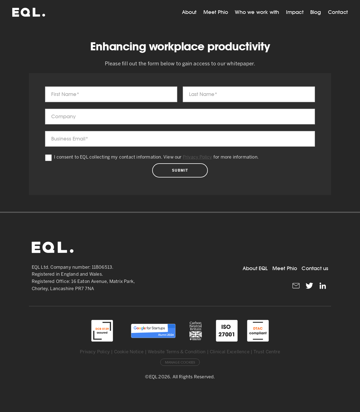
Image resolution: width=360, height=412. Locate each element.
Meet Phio (215, 12)
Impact (295, 12)
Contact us (315, 268)
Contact (338, 12)
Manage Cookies (180, 362)
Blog (315, 12)
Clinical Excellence (230, 352)
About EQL (255, 268)
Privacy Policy (197, 157)
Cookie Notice (129, 352)
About (189, 12)
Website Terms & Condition (177, 352)
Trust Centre (266, 352)
